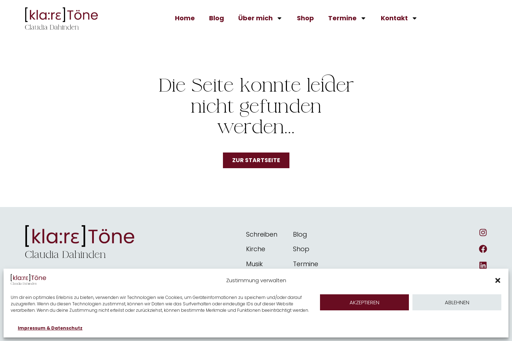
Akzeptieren (364, 302)
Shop (305, 18)
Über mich (260, 18)
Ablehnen (457, 302)
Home (185, 18)
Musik (254, 263)
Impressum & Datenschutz (50, 328)
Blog (216, 18)
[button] (497, 280)
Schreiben (261, 234)
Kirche (255, 248)
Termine (347, 18)
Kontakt (399, 18)
